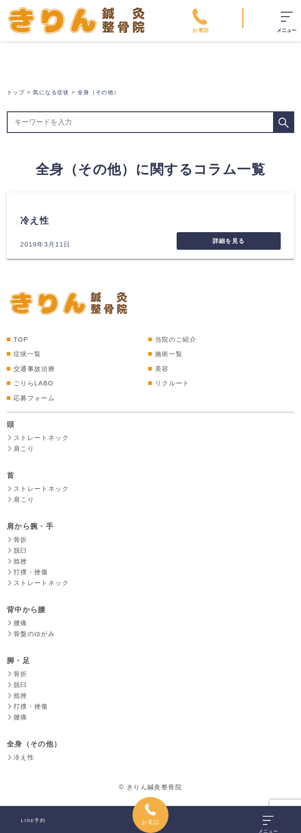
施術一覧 (168, 353)
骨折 (17, 539)
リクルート (172, 383)
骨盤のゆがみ (31, 633)
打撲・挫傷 (27, 572)
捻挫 (17, 561)
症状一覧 (27, 353)
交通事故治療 (34, 368)
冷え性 (34, 220)
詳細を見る (229, 241)
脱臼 (17, 550)
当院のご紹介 (175, 339)
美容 (162, 368)
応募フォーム (34, 398)
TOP (21, 339)
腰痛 (17, 623)
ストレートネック (38, 437)
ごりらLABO (34, 383)
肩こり (20, 448)
